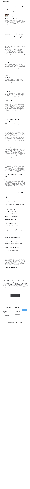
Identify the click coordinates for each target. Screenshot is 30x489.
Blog (10, 313)
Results (10, 311)
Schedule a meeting (17, 309)
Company (10, 308)
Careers (10, 314)
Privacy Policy (17, 314)
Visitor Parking (17, 311)
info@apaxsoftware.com (5, 315)
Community (17, 312)
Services (10, 310)
